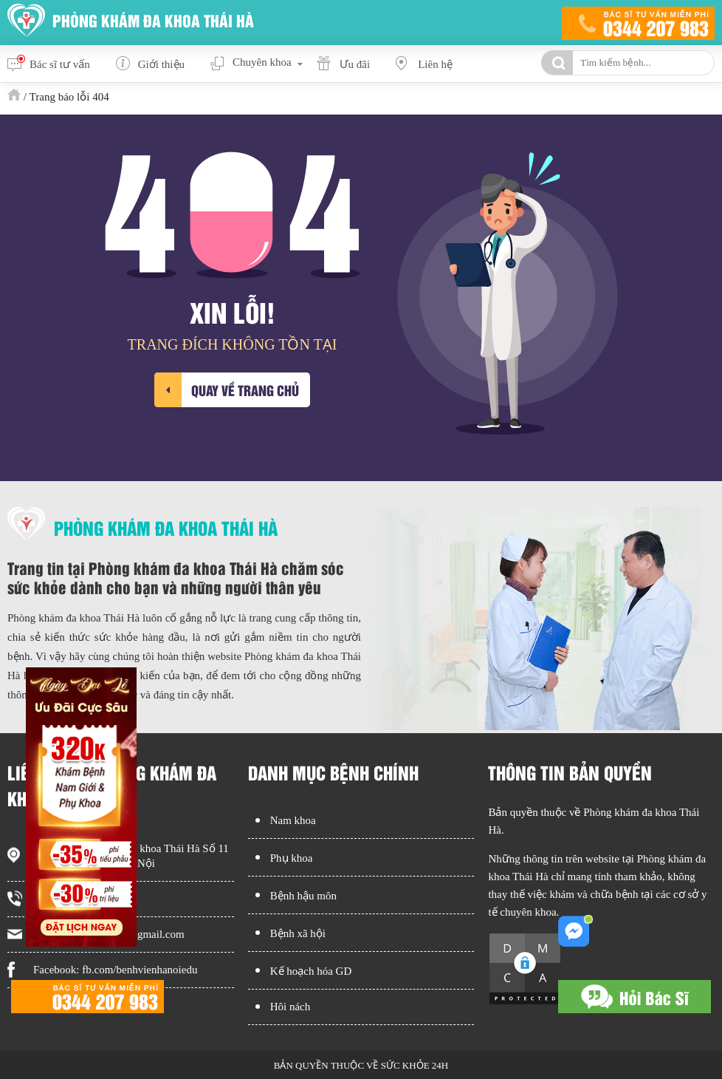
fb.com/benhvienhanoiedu (139, 970)
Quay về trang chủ (245, 390)
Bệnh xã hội (298, 933)
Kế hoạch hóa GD (311, 971)
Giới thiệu (161, 64)
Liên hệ (435, 64)
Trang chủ (14, 95)
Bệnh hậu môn (303, 896)
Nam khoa (293, 820)
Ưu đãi (355, 64)
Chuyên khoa (262, 62)
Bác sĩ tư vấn (60, 64)
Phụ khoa (291, 858)
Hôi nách (290, 1006)
